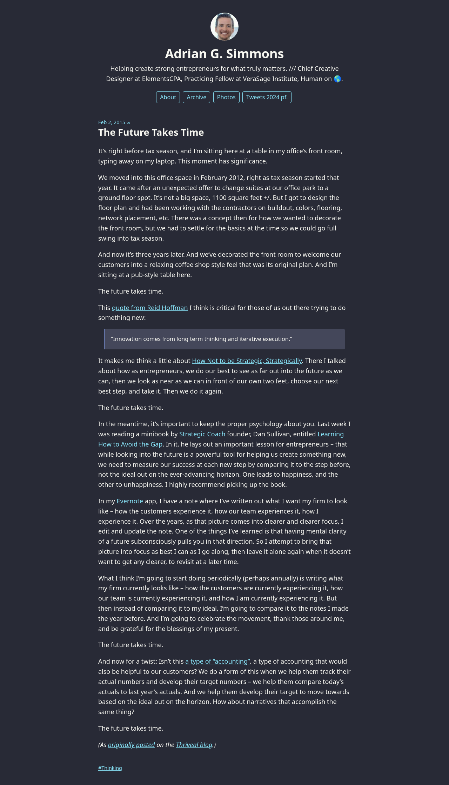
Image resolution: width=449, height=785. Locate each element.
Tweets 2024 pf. (267, 97)
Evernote (130, 501)
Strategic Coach (202, 434)
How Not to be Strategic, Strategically (247, 360)
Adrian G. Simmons (224, 53)
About (168, 97)
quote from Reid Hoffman (150, 307)
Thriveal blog (194, 744)
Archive (196, 97)
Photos (226, 97)
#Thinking (110, 768)
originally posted (131, 744)
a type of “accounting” (217, 661)
